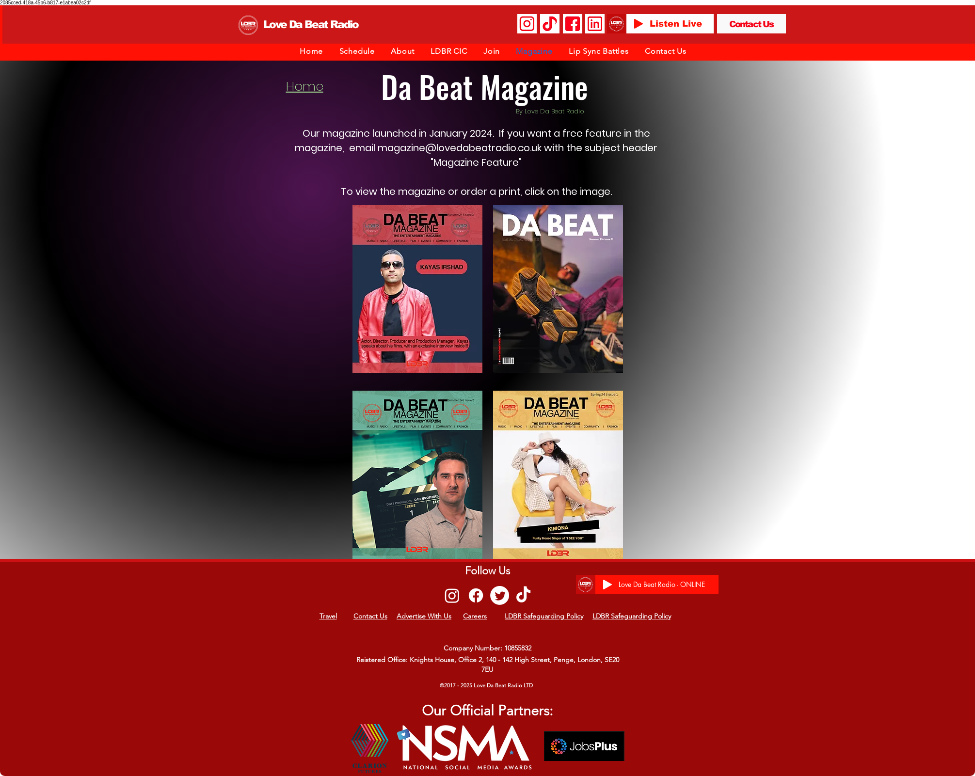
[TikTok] (523, 595)
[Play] (638, 24)
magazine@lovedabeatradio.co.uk (460, 148)
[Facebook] (475, 595)
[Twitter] (499, 595)
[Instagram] (452, 595)
